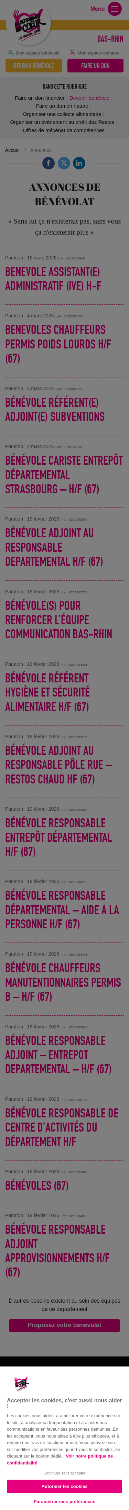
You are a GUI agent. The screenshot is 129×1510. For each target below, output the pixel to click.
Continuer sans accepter (64, 1473)
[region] (64, 1437)
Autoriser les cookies (64, 1486)
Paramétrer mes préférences (64, 1501)
